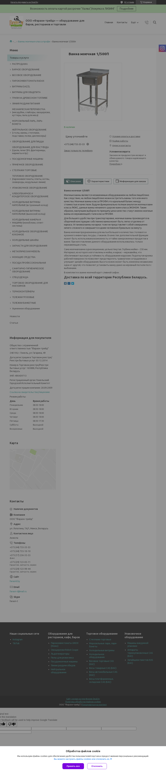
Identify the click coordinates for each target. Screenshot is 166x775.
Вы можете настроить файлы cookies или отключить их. (82, 759)
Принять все (73, 766)
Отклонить (97, 766)
